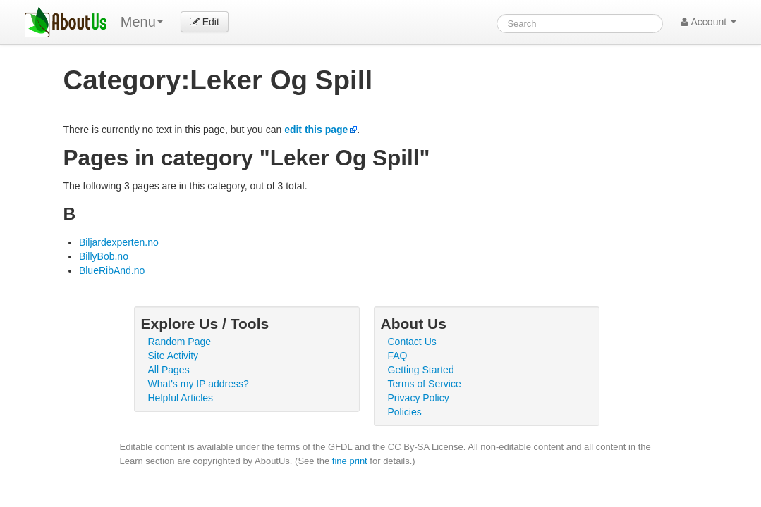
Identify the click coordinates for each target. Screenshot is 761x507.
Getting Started (421, 369)
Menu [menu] (142, 22)
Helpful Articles (181, 397)
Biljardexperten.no (119, 242)
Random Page (180, 341)
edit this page (316, 129)
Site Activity (173, 355)
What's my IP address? (198, 383)
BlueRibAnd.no (112, 270)
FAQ (398, 355)
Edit (204, 21)
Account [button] (708, 21)
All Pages (169, 369)
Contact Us (412, 341)
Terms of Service (424, 383)
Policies (405, 412)
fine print (349, 461)
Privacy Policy (418, 397)
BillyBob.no (103, 256)
